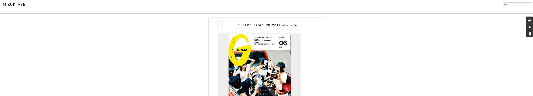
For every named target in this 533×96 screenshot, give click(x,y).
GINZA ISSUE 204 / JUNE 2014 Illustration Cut (267, 25)
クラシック (6, 11)
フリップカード (19, 11)
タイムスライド (77, 11)
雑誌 (29, 11)
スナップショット (61, 11)
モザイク (37, 11)
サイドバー (47, 11)
